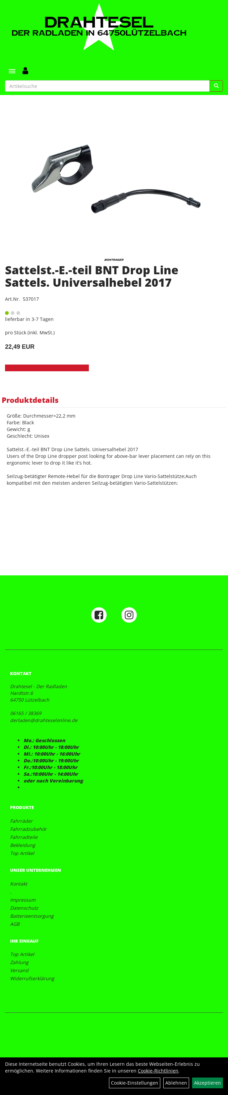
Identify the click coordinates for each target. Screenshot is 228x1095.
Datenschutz (24, 908)
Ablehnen (176, 1083)
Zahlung (19, 962)
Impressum (23, 900)
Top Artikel (22, 853)
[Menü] (12, 71)
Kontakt (18, 883)
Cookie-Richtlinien (158, 1070)
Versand (19, 970)
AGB (14, 924)
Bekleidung (22, 845)
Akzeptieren (207, 1083)
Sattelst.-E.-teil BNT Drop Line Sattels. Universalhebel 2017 (91, 276)
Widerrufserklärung (32, 978)
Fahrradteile (24, 837)
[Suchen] (216, 86)
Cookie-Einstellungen (134, 1083)
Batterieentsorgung (32, 916)
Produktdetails (30, 400)
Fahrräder (21, 821)
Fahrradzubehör (28, 829)
